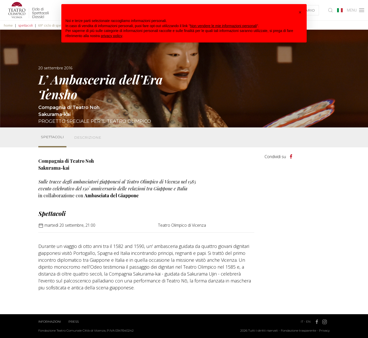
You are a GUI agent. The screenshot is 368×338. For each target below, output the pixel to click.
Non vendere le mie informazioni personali (223, 26)
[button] (300, 12)
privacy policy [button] (111, 36)
